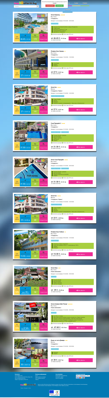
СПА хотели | (66, 384)
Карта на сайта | (41, 384)
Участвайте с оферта (59, 377)
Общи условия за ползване (40, 377)
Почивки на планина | (55, 384)
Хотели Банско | (71, 384)
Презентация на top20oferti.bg (61, 375)
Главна (22, 388)
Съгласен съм (59, 5)
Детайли (54, 3)
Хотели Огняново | (41, 385)
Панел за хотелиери (59, 378)
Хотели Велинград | (83, 384)
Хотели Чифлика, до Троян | (64, 385)
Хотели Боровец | (77, 384)
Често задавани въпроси (40, 378)
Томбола (37, 379)
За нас (36, 375)
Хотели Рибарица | (55, 385)
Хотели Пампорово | (48, 385)
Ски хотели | (61, 384)
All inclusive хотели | (47, 384)
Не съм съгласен (50, 5)
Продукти (26, 388)
